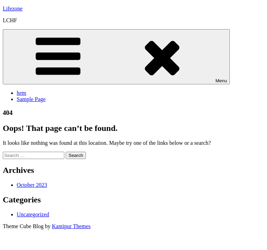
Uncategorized (33, 214)
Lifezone (13, 8)
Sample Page (31, 99)
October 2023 (32, 185)
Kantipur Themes (71, 226)
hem (21, 93)
